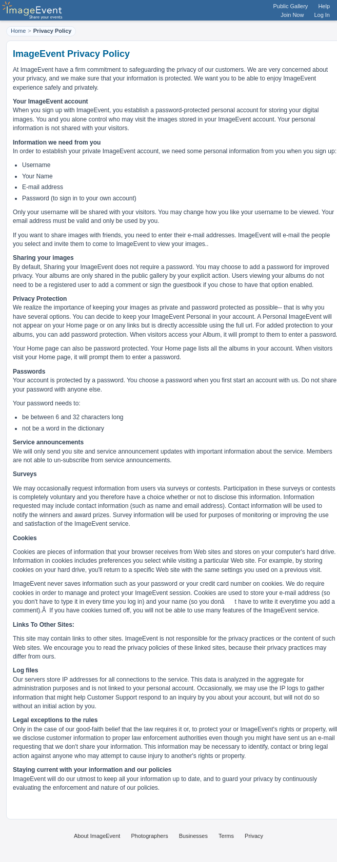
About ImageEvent (97, 836)
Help (324, 6)
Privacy (254, 836)
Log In (322, 15)
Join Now (292, 15)
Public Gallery (290, 6)
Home (18, 31)
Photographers (149, 836)
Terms (226, 836)
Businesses (193, 836)
